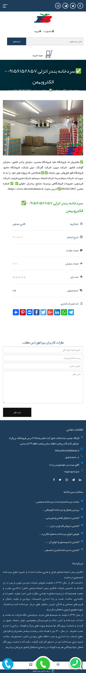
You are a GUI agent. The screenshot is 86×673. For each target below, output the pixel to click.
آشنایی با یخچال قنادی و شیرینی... (61, 517)
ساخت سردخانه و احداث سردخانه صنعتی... (56, 501)
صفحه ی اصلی (73, 90)
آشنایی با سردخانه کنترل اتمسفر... (61, 550)
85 (14, 290)
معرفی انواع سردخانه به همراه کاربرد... (59, 534)
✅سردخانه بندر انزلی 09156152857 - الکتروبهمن (29, 90)
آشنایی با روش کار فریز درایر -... (62, 525)
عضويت (47, 31)
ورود (36, 31)
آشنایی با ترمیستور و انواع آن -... (62, 542)
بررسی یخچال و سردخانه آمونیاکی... (61, 509)
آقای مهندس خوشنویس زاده (64, 464)
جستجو (16, 41)
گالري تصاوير (59, 90)
